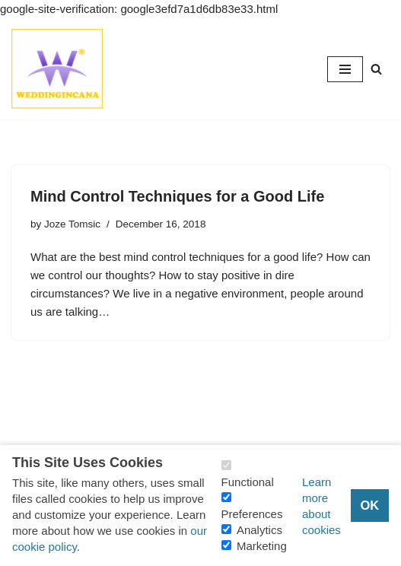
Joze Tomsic (72, 224)
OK (369, 505)
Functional (247, 481)
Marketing (262, 545)
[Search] (376, 69)
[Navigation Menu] (345, 69)
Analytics (259, 529)
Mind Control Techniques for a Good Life (177, 196)
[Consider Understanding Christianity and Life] (57, 69)
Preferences (252, 513)
